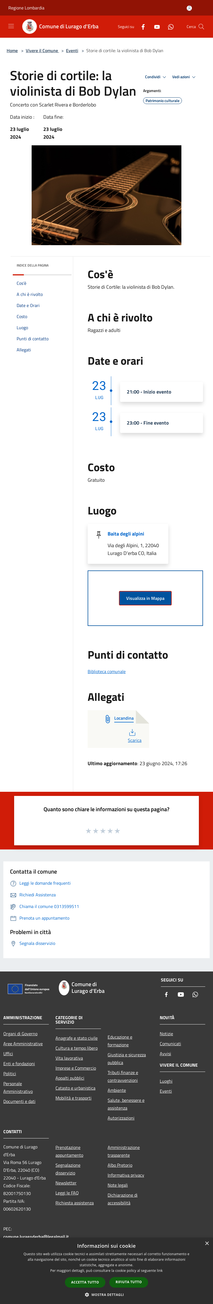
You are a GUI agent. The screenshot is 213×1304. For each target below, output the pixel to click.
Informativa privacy (126, 1175)
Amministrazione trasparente (124, 1151)
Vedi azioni (184, 77)
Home (12, 50)
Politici (9, 1073)
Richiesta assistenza (74, 1202)
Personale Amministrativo (18, 1087)
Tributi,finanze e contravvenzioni (123, 1076)
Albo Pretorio (120, 1165)
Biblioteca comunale (107, 671)
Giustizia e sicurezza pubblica (127, 1058)
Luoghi (166, 1081)
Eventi (72, 50)
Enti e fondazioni (19, 1063)
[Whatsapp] (168, 26)
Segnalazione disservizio (67, 1169)
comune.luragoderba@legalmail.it (36, 1236)
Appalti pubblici (69, 1078)
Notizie (166, 1033)
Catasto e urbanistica (75, 1088)
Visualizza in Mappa (145, 598)
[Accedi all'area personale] (189, 8)
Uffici (8, 1053)
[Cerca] (201, 26)
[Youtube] (154, 26)
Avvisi (165, 1053)
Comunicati (170, 1043)
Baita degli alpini (126, 533)
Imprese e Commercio (75, 1068)
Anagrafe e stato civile (76, 1038)
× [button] (207, 1244)
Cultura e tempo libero (76, 1048)
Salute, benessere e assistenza (126, 1104)
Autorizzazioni (121, 1118)
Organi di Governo (20, 1033)
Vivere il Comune (42, 50)
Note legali (118, 1185)
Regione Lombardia (26, 7)
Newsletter (66, 1182)
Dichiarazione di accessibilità (123, 1199)
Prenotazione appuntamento (69, 1151)
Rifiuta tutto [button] (129, 1282)
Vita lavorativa (69, 1058)
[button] (106, 1294)
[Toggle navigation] (11, 26)
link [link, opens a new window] (160, 1270)
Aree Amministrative (23, 1043)
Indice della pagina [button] (33, 265)
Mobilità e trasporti (73, 1098)
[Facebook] (140, 26)
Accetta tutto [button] (85, 1282)
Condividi (156, 77)
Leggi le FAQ (67, 1192)
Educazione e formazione (120, 1041)
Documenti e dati (19, 1101)
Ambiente (117, 1090)
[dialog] (106, 1271)
